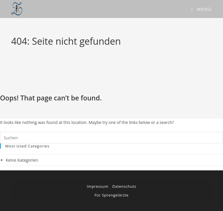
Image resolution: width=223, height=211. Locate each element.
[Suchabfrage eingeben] (111, 137)
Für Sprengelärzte (111, 195)
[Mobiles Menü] (201, 9)
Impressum (97, 186)
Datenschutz (124, 186)
